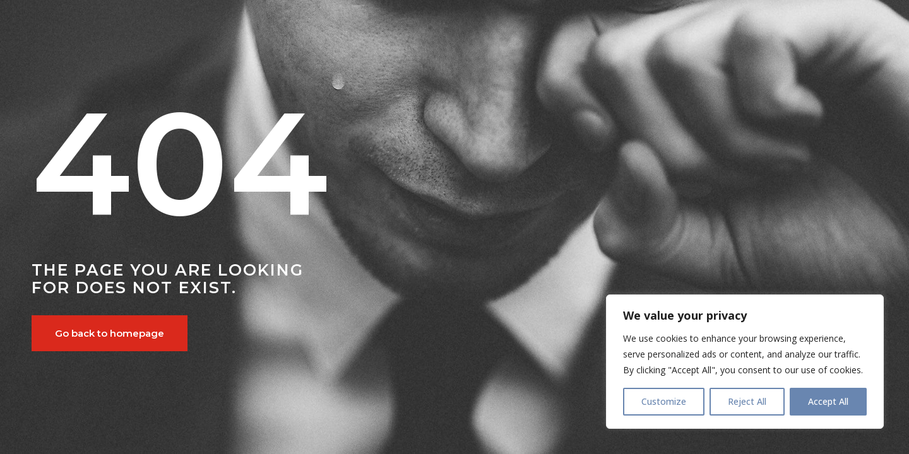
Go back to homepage (109, 333)
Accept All (828, 401)
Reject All (747, 401)
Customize (663, 401)
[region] (745, 361)
